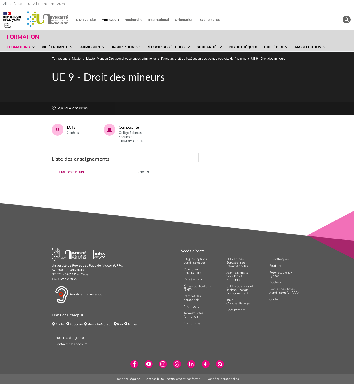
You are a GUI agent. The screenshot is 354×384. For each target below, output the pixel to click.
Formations (60, 58)
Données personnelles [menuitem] (223, 379)
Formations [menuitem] (18, 47)
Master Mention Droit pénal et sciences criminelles (121, 58)
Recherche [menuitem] (133, 19)
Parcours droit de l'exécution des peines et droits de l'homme (203, 58)
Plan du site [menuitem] (192, 323)
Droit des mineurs (71, 172)
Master (77, 58)
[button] (72, 253)
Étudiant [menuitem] (275, 266)
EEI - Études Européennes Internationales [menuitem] (237, 262)
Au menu (63, 4)
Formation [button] (23, 37)
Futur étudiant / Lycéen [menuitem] (280, 274)
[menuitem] (134, 364)
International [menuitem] (158, 19)
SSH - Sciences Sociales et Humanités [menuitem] (237, 276)
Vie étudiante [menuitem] (55, 47)
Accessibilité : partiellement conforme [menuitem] (173, 379)
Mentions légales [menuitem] (127, 379)
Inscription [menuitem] (123, 47)
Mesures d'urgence (69, 338)
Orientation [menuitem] (184, 19)
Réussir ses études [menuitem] (165, 47)
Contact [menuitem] (275, 299)
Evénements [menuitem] (209, 19)
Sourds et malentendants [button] (81, 295)
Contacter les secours (71, 344)
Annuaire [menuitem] (192, 306)
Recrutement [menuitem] (235, 310)
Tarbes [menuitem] (133, 324)
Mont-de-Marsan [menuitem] (99, 324)
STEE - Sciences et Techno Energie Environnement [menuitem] (239, 289)
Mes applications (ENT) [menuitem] (197, 287)
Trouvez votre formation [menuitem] (193, 314)
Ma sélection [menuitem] (308, 47)
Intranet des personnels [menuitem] (192, 298)
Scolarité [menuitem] (207, 47)
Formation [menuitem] (110, 19)
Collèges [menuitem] (273, 47)
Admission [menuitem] (90, 47)
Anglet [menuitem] (60, 324)
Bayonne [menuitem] (76, 324)
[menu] (32, 46)
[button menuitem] (347, 19)
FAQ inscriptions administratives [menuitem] (195, 261)
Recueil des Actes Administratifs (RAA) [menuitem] (284, 291)
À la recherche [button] (43, 4)
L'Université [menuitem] (86, 19)
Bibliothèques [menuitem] (243, 47)
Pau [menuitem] (120, 324)
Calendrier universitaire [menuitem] (192, 271)
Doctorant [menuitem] (276, 282)
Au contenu (22, 4)
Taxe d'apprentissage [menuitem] (238, 301)
